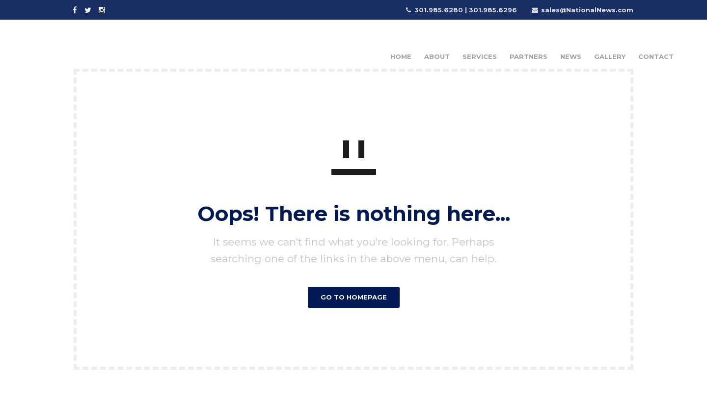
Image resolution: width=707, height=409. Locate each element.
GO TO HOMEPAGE (354, 297)
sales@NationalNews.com (587, 10)
